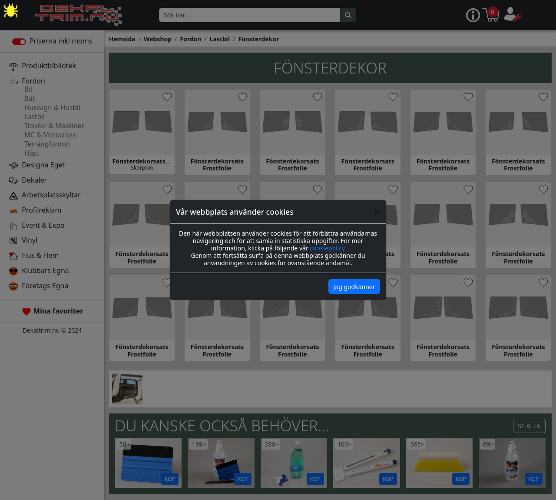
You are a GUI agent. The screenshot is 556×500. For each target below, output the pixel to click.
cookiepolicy (327, 248)
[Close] (377, 212)
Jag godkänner (354, 287)
